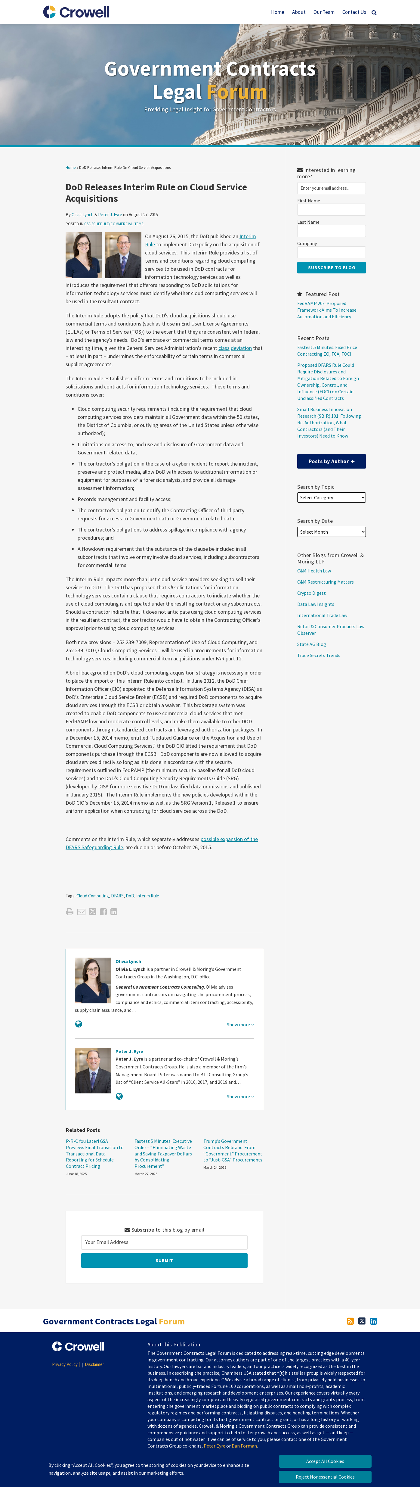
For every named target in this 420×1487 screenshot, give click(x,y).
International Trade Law (322, 615)
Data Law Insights (315, 604)
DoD (130, 896)
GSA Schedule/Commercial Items (113, 223)
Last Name (308, 222)
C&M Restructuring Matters (325, 582)
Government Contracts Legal (210, 79)
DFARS (117, 896)
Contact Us (354, 12)
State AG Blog (311, 644)
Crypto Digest (311, 593)
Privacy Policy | (66, 1364)
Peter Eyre (214, 1446)
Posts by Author (325, 459)
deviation (241, 347)
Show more (240, 1024)
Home (277, 12)
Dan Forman (244, 1446)
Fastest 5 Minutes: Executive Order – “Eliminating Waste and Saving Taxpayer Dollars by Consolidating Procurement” (163, 1153)
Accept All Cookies (325, 1461)
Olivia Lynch (83, 214)
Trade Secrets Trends (318, 655)
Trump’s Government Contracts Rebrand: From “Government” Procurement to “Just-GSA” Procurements (232, 1150)
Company (307, 243)
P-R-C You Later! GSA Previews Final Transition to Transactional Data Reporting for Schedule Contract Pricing (95, 1153)
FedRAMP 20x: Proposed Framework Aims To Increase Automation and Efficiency (327, 310)
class (224, 347)
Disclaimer (94, 1364)
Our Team (324, 12)
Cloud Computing (92, 896)
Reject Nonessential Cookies (325, 1477)
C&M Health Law (314, 571)
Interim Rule (147, 896)
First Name (308, 201)
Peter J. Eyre (110, 214)
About (299, 12)
